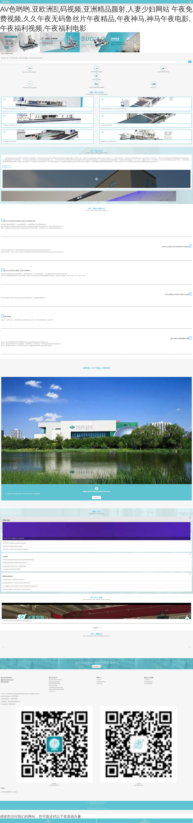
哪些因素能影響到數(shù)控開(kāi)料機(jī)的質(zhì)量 (15, 562)
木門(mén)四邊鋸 (14, 58)
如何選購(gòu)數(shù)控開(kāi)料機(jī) (11, 569)
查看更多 (6, 166)
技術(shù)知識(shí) (100, 681)
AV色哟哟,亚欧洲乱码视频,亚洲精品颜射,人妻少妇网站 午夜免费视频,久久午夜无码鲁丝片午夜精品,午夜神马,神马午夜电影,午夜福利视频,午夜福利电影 (96, 18)
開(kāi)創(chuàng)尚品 (100, 808)
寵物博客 (15, 792)
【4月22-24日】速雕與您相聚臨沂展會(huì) (12, 546)
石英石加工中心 (52, 691)
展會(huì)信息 (99, 683)
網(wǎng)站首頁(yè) (6, 677)
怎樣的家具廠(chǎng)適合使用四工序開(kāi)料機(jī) (14, 566)
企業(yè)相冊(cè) (148, 683)
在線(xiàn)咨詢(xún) (96, 666)
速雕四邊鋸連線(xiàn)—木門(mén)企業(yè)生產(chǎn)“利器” (16, 582)
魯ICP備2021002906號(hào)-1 (96, 803)
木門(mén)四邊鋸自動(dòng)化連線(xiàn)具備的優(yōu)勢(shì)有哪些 (18, 559)
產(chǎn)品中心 (53, 677)
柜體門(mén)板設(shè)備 (54, 683)
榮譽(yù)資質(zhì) (148, 681)
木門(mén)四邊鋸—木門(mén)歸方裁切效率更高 (14, 579)
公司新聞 (98, 679)
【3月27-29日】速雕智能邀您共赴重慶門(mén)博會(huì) (15, 549)
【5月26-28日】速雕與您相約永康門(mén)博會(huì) (14, 543)
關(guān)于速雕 (148, 677)
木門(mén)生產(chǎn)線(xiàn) (35, 58)
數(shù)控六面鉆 (5, 58)
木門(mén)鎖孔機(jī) (23, 58)
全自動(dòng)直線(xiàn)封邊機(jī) (56, 689)
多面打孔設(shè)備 (53, 685)
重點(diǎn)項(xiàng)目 (7, 680)
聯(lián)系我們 (5, 682)
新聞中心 (99, 677)
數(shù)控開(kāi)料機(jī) (54, 681)
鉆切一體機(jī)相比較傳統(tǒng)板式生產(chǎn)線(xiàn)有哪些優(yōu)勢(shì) (20, 586)
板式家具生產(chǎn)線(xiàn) (55, 679)
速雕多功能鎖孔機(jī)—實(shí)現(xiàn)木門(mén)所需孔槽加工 (17, 589)
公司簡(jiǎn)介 (147, 679)
